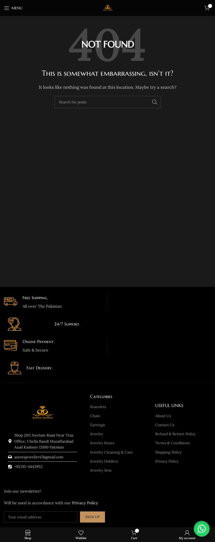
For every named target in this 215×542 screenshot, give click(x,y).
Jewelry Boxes (102, 443)
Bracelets (98, 406)
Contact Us (164, 424)
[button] (202, 529)
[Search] (107, 102)
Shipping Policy (168, 452)
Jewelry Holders (104, 461)
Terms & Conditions (172, 443)
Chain (95, 415)
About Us (163, 415)
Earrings (97, 424)
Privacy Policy (167, 461)
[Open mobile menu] (13, 8)
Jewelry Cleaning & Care (111, 452)
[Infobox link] (53, 302)
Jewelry (96, 433)
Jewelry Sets (100, 470)
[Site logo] (107, 7)
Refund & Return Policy (175, 433)
